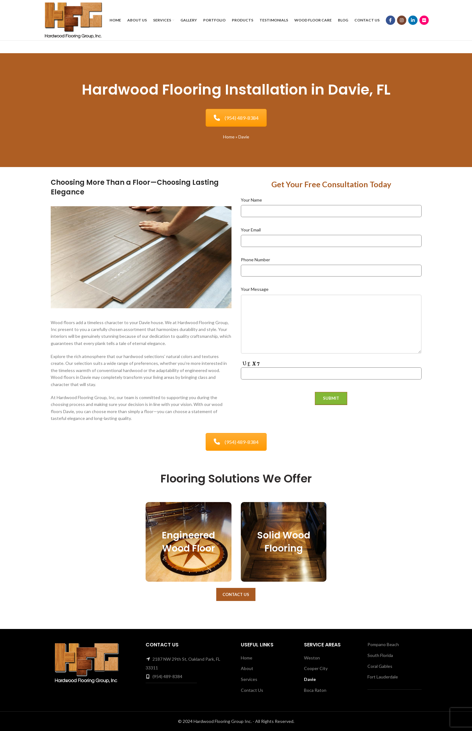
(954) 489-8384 (236, 118)
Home (229, 136)
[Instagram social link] (401, 20)
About (247, 668)
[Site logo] (73, 19)
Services (249, 679)
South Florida (380, 655)
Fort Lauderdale (382, 676)
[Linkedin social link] (413, 20)
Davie (310, 679)
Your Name (251, 200)
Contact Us (235, 594)
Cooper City (316, 668)
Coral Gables (379, 666)
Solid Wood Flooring (283, 542)
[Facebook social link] (390, 20)
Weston (312, 657)
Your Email (251, 229)
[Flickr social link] (424, 20)
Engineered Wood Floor (188, 542)
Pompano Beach (383, 644)
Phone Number (255, 259)
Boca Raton (315, 690)
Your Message (255, 289)
